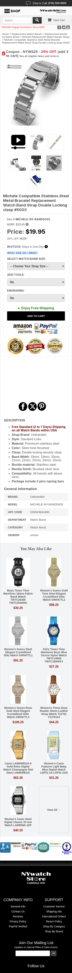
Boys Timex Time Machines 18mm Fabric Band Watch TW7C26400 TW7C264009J (18, 596)
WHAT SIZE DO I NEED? (22, 252)
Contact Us (18, 911)
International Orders (54, 916)
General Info (18, 906)
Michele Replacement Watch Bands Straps (46, 36)
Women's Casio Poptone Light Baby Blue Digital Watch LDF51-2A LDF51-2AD (54, 768)
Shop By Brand (54, 931)
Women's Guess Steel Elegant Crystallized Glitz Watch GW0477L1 (18, 652)
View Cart (59, 20)
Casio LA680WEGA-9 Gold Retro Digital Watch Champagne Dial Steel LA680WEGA (18, 768)
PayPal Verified (18, 926)
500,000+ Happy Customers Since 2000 (23, 27)
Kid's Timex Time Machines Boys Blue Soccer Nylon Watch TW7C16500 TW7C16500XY (54, 655)
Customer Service (54, 906)
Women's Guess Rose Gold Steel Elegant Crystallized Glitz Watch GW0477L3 (18, 712)
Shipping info (54, 911)
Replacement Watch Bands (27, 34)
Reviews (18, 916)
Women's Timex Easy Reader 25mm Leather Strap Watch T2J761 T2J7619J (54, 712)
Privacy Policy (18, 921)
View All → (54, 809)
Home (5, 34)
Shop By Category (54, 926)
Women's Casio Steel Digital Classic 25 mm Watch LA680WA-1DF (18, 822)
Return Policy (54, 921)
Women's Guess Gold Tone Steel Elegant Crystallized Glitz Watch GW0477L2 (54, 595)
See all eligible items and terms (38, 56)
